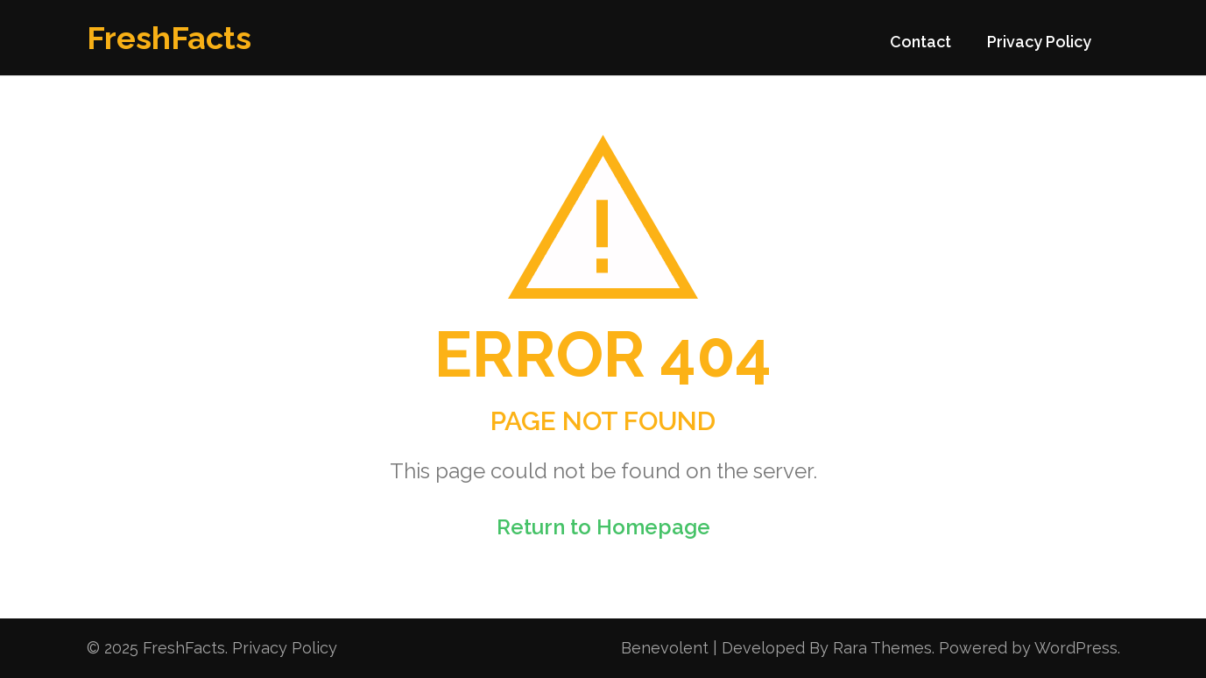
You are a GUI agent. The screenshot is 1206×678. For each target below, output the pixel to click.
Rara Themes (882, 648)
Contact (920, 41)
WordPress (1076, 648)
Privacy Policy (1039, 41)
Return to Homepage (603, 527)
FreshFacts (169, 37)
